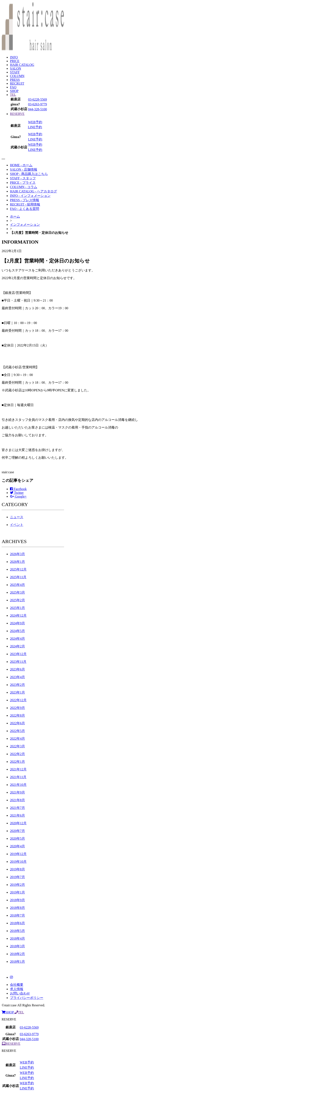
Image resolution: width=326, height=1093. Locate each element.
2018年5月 (17, 931)
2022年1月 (17, 761)
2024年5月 (17, 631)
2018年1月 (17, 961)
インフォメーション (25, 224)
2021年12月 (18, 769)
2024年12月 (18, 615)
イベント (16, 524)
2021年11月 (18, 777)
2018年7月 (17, 915)
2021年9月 (17, 792)
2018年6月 (17, 923)
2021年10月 (18, 784)
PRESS (15, 79)
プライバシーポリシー (26, 997)
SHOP (14, 91)
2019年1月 (17, 892)
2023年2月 (17, 684)
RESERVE (17, 114)
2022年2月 (17, 754)
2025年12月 (18, 569)
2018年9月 (17, 900)
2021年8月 (17, 800)
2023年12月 (18, 654)
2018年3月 (17, 946)
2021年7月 (17, 808)
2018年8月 (17, 907)
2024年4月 (17, 638)
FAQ (13, 87)
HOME (21, 165)
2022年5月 (17, 731)
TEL (13, 94)
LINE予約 (35, 127)
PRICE (14, 61)
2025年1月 (17, 608)
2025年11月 (18, 577)
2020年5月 (17, 838)
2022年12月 (18, 700)
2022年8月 (17, 715)
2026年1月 (17, 561)
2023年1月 (17, 692)
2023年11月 (18, 661)
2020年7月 (17, 831)
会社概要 (16, 984)
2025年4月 (17, 585)
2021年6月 (17, 815)
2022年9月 (17, 708)
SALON (15, 68)
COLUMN (17, 76)
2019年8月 (17, 869)
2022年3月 (17, 746)
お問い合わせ (20, 993)
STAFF (15, 72)
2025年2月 (17, 600)
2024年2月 (17, 646)
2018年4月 (17, 938)
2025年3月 (17, 592)
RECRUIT (17, 83)
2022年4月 (17, 738)
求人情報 (16, 989)
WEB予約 (35, 122)
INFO (14, 57)
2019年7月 (17, 877)
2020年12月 (18, 823)
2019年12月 (18, 854)
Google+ (18, 496)
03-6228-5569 (37, 99)
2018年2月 (17, 954)
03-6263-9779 (37, 104)
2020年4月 (17, 846)
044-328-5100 (37, 109)
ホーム (15, 216)
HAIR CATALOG (22, 65)
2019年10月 (18, 861)
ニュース (16, 517)
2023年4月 (17, 677)
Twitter (17, 492)
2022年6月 (17, 723)
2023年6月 (17, 669)
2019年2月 (17, 884)
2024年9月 (17, 623)
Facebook (18, 489)
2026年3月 (17, 554)
